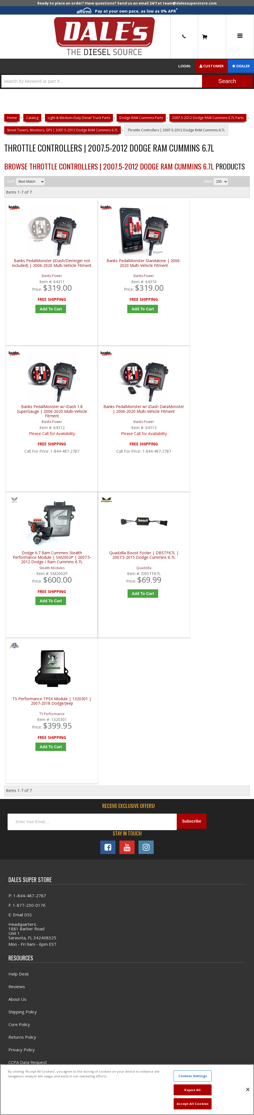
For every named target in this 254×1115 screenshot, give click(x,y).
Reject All (192, 1090)
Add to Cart (38, 313)
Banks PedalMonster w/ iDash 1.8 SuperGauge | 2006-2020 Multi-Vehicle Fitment (159, 270)
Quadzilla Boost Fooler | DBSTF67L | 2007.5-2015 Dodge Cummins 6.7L (98, 421)
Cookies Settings (192, 1076)
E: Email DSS (20, 636)
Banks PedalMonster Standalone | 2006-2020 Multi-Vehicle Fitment (98, 270)
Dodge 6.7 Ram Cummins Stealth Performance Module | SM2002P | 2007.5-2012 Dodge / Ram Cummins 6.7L (37, 421)
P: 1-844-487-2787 (27, 617)
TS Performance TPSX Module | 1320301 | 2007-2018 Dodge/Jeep (159, 421)
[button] (127, 81)
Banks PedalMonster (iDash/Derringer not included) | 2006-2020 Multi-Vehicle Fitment (37, 270)
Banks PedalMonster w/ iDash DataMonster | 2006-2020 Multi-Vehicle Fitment (220, 270)
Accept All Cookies (192, 1104)
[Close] (248, 1089)
